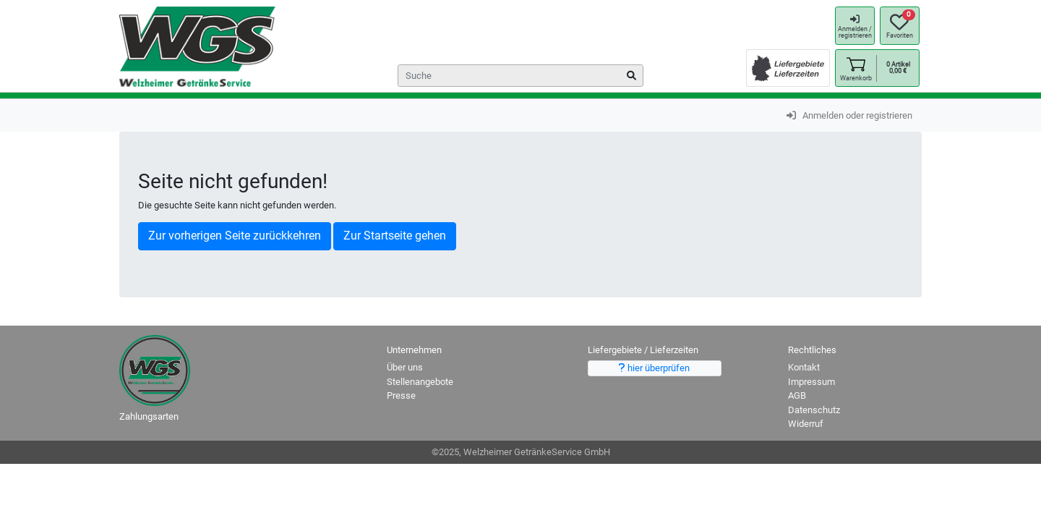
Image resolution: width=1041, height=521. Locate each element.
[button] (856, 68)
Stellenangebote (420, 381)
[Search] (520, 75)
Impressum (811, 381)
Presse (401, 395)
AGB (797, 395)
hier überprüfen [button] (654, 368)
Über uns (405, 367)
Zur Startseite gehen (394, 235)
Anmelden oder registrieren (850, 115)
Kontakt (804, 367)
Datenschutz (814, 409)
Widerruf (805, 423)
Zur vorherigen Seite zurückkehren (234, 235)
